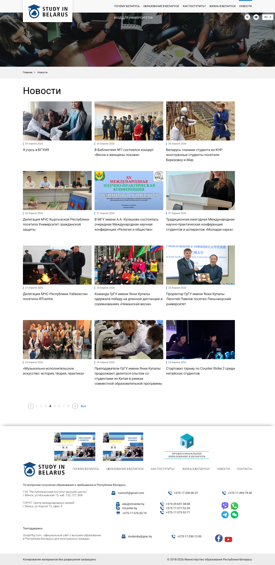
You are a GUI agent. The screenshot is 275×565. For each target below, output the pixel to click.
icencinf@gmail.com (131, 493)
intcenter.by (129, 508)
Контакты (244, 469)
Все (83, 406)
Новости (245, 6)
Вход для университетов (133, 17)
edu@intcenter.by (133, 504)
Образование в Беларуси (161, 6)
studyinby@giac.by (140, 536)
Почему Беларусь (127, 6)
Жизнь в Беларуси (222, 6)
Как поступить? (194, 6)
